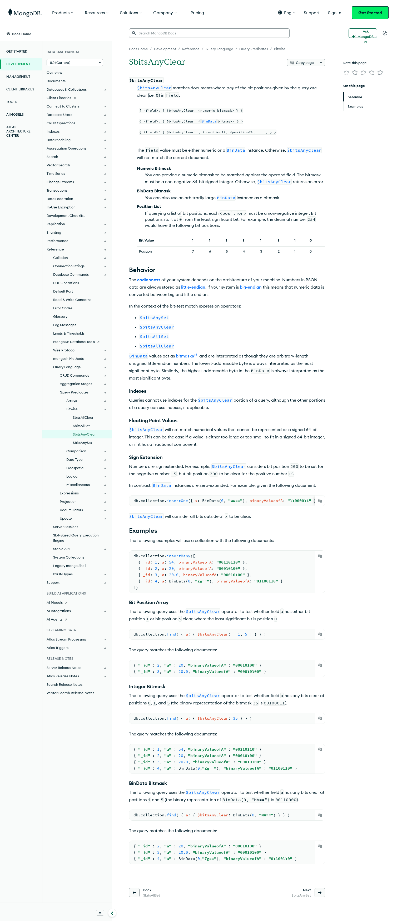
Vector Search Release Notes (70, 693)
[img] (346, 72)
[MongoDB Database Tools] (77, 341)
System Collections (68, 557)
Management (18, 77)
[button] (286, 12)
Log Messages (64, 325)
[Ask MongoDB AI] (363, 33)
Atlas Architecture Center (18, 131)
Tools (11, 102)
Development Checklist (66, 215)
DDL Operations (66, 283)
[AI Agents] (77, 619)
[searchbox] (209, 33)
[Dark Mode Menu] (385, 33)
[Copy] (320, 500)
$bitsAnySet (82, 443)
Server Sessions (65, 527)
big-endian (251, 287)
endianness (148, 279)
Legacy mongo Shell (69, 566)
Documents (56, 81)
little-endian (193, 287)
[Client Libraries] (77, 98)
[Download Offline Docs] (100, 912)
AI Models (15, 114)
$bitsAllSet (81, 426)
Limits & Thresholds (69, 333)
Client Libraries (20, 89)
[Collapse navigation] (112, 913)
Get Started (370, 12)
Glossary (60, 316)
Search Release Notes (64, 684)
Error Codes (62, 308)
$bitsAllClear (83, 417)
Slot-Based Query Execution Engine (76, 538)
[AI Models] (77, 602)
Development (18, 64)
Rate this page (355, 63)
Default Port (63, 291)
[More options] (321, 62)
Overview (54, 72)
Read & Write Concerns (72, 300)
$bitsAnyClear (84, 434)
